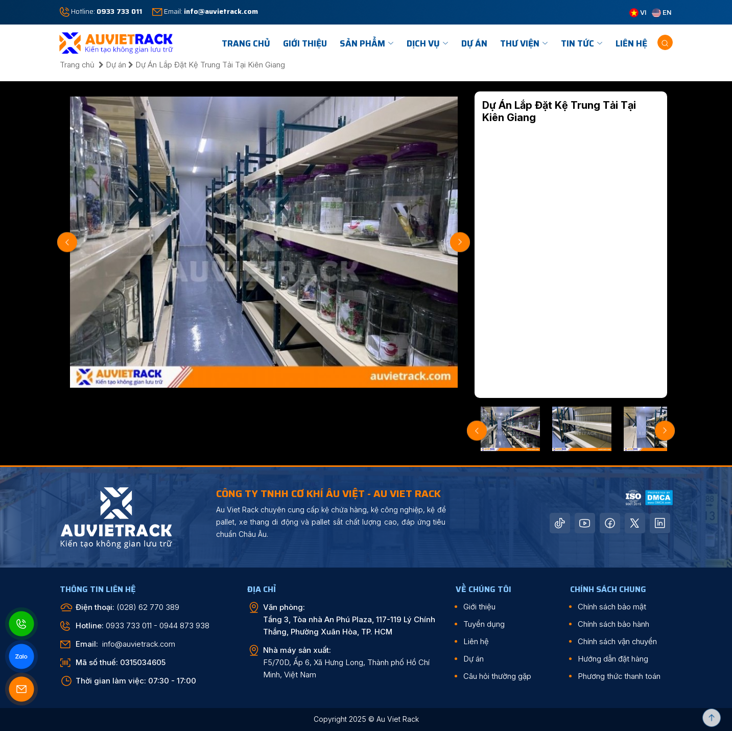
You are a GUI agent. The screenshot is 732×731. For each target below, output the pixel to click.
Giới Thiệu (305, 43)
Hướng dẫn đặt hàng (613, 659)
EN (662, 12)
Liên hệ (631, 43)
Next (460, 242)
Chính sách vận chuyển (617, 641)
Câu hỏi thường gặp (497, 676)
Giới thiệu (479, 606)
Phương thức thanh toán (619, 676)
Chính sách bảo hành (613, 624)
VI (638, 12)
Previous (67, 242)
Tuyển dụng (484, 624)
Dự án (474, 43)
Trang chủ (78, 64)
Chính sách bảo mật (612, 606)
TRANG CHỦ (246, 43)
